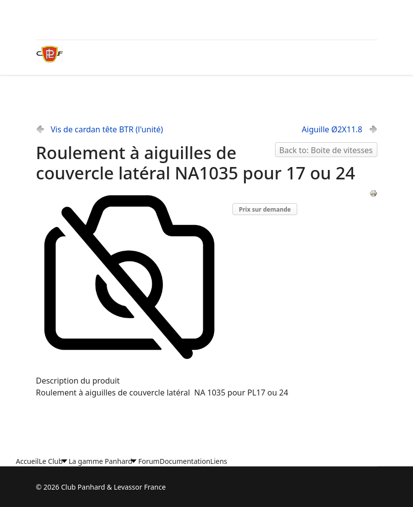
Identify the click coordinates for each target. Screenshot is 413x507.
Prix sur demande (265, 209)
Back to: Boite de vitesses (326, 150)
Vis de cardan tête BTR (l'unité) (107, 129)
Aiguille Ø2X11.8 (332, 129)
